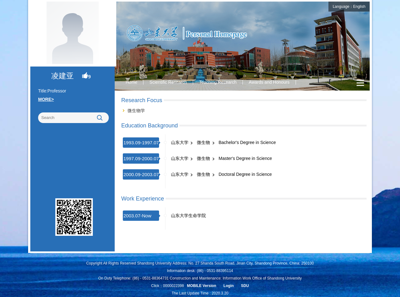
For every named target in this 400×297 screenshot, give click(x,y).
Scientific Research (168, 82)
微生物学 (136, 110)
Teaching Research (218, 82)
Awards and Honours (269, 82)
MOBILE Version (201, 286)
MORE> (46, 99)
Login (228, 286)
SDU (245, 286)
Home (131, 82)
